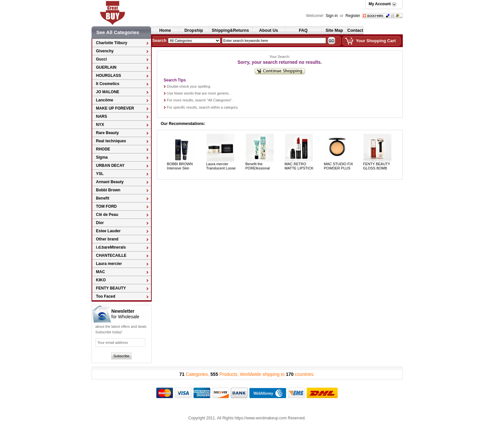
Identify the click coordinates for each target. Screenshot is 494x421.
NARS (101, 116)
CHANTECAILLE (111, 255)
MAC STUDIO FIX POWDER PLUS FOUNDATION (338, 168)
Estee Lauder (108, 231)
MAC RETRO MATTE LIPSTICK (299, 166)
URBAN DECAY (110, 165)
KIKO (101, 280)
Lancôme (104, 100)
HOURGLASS (108, 75)
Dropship (193, 30)
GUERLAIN (106, 67)
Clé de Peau (107, 214)
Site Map (334, 30)
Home (165, 30)
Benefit (103, 198)
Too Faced (105, 296)
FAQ (303, 30)
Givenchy (105, 51)
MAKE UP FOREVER (115, 108)
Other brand (107, 239)
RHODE (103, 149)
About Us (268, 30)
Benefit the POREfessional (258, 166)
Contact (355, 30)
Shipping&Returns (230, 30)
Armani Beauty (110, 182)
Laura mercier (109, 263)
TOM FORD (106, 206)
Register (353, 15)
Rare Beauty (107, 133)
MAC (100, 272)
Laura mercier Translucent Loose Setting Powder (221, 168)
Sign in (332, 15)
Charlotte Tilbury (112, 43)
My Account (380, 4)
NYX (100, 124)
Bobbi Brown (108, 190)
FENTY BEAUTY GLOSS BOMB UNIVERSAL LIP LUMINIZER (376, 170)
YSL (100, 173)
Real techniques (111, 141)
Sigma (102, 157)
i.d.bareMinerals (111, 247)
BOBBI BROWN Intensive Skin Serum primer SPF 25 (182, 170)
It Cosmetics (107, 83)
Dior (100, 222)
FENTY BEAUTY (111, 288)
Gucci (101, 59)
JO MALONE (107, 92)
